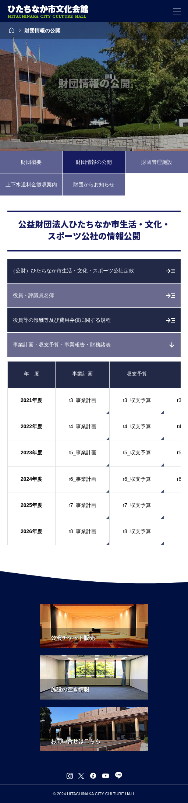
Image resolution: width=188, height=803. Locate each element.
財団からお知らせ (93, 184)
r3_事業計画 (82, 400)
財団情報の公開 (94, 162)
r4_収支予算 (136, 426)
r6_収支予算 (136, 479)
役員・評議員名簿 (33, 295)
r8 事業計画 (82, 531)
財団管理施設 (156, 162)
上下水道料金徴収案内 (31, 184)
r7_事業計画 (82, 505)
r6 (179, 479)
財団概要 (31, 162)
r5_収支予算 (136, 452)
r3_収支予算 (136, 400)
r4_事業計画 (82, 426)
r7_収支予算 (136, 505)
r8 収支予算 (136, 531)
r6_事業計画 (82, 479)
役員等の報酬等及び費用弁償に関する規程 (62, 320)
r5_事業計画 (82, 452)
